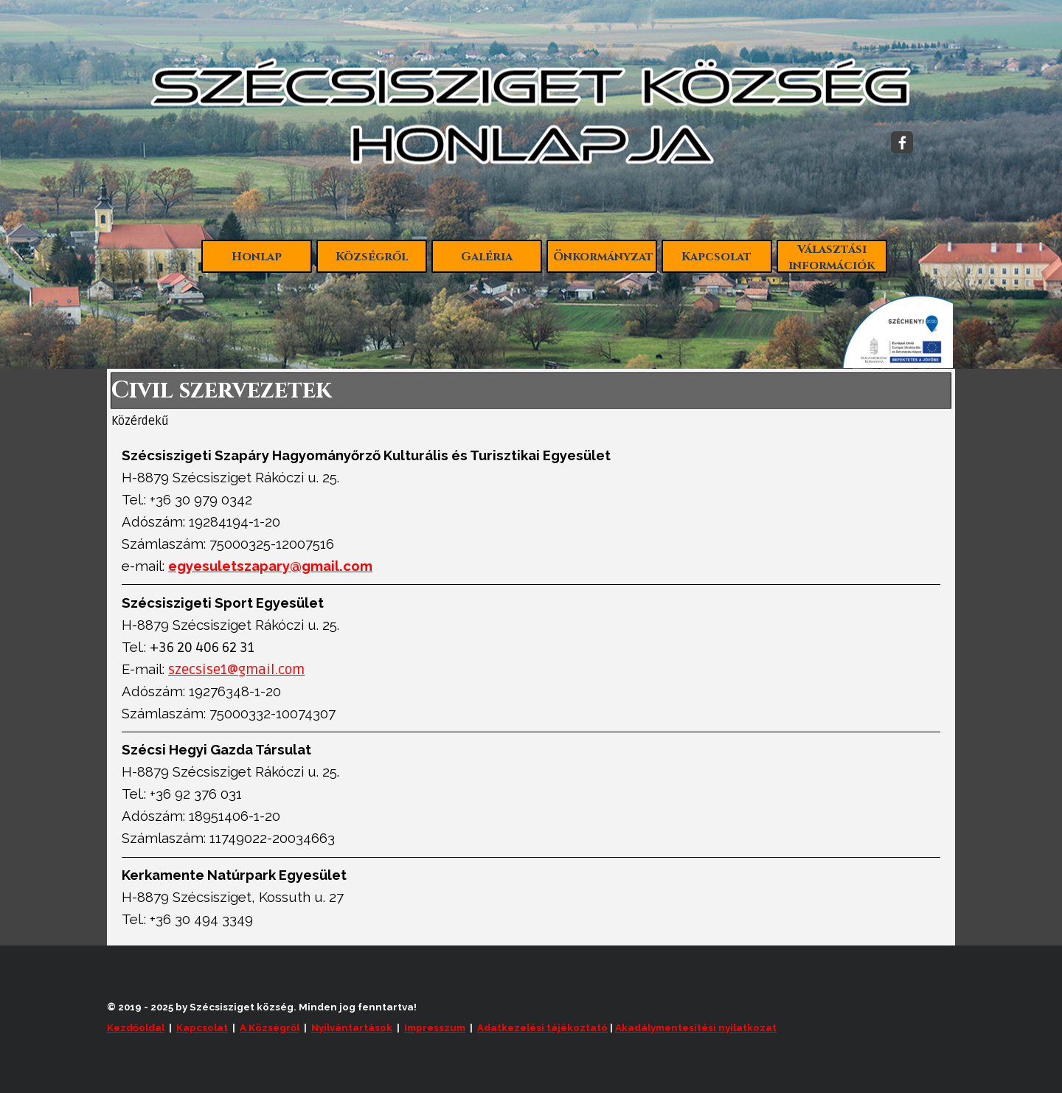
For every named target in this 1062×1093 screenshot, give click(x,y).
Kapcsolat (716, 257)
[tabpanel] (531, 688)
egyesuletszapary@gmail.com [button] (270, 566)
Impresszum (434, 1027)
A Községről (269, 1027)
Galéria (487, 257)
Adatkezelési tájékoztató (542, 1027)
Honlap (257, 257)
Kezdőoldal (135, 1027)
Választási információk (831, 257)
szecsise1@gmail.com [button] (236, 670)
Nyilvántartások (351, 1027)
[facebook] (902, 142)
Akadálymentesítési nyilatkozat (696, 1027)
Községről (372, 257)
